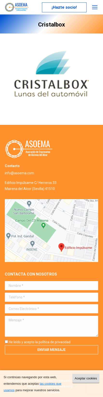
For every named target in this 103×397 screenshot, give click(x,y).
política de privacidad (54, 342)
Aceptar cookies (86, 378)
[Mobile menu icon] (94, 7)
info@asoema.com (19, 173)
